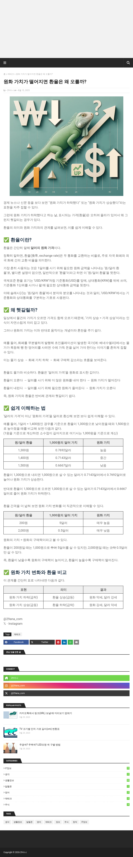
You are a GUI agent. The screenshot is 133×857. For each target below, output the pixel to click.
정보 (58, 822)
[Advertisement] (66, 30)
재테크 (11, 74)
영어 (67, 792)
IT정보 (67, 768)
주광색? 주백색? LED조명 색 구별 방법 (39, 744)
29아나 (10, 90)
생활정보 (67, 780)
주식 (67, 804)
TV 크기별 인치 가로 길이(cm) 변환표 (39, 729)
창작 (75, 822)
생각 (67, 774)
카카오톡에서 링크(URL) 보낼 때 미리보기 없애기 (45, 713)
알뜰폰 (67, 786)
